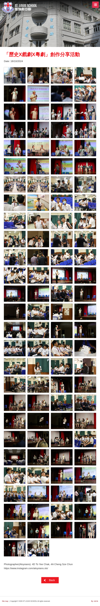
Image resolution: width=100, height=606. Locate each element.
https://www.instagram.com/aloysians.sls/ (26, 568)
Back (52, 580)
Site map (5, 601)
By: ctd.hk (94, 601)
